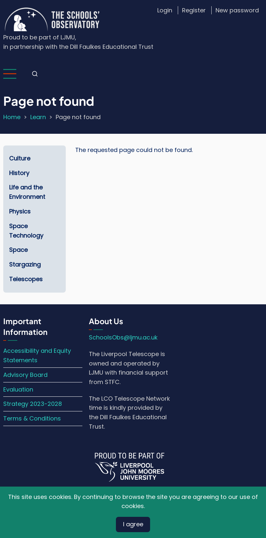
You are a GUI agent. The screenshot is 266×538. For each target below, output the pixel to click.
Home (12, 117)
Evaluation (18, 389)
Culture (19, 158)
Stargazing (25, 264)
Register (194, 10)
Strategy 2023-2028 (32, 404)
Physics (20, 211)
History (19, 173)
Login (164, 10)
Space (18, 250)
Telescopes (26, 279)
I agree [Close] (133, 524)
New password (237, 10)
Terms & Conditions (32, 418)
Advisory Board (25, 375)
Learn (38, 117)
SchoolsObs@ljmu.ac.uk (123, 337)
